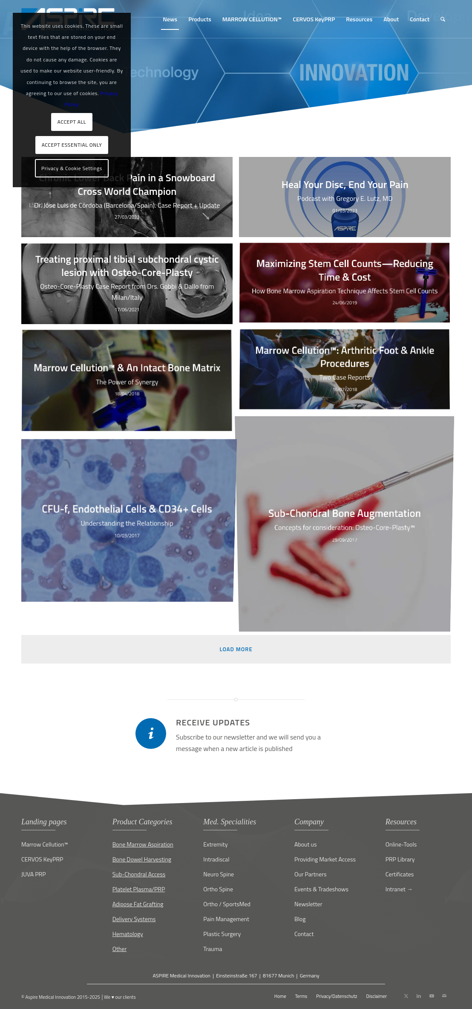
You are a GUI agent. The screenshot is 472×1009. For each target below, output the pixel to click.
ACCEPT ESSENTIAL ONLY (72, 145)
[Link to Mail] (444, 995)
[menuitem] (170, 19)
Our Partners (310, 874)
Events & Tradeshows (321, 888)
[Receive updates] (151, 733)
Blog (299, 918)
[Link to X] (406, 995)
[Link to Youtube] (431, 995)
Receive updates (213, 722)
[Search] (443, 19)
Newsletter (308, 903)
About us (305, 844)
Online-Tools (401, 844)
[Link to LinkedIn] (418, 995)
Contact (304, 933)
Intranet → (399, 888)
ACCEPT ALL (72, 122)
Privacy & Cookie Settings (71, 168)
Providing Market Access (325, 859)
